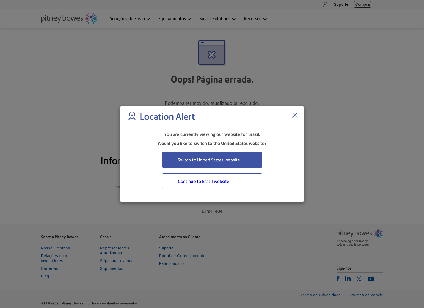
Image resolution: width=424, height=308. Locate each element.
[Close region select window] (295, 115)
